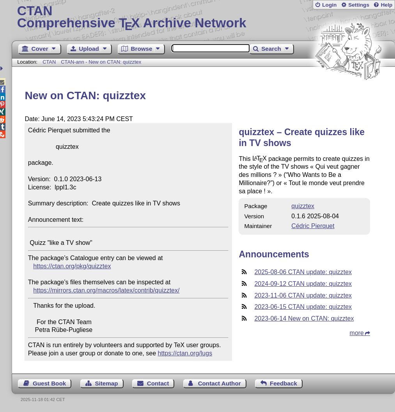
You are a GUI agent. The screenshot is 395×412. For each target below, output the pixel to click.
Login (329, 5)
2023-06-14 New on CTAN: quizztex (304, 318)
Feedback (283, 383)
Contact (158, 383)
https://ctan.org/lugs (185, 353)
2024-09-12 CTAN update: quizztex (303, 283)
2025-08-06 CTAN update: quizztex (303, 272)
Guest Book (49, 383)
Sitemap (106, 383)
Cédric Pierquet (312, 226)
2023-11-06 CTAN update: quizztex (303, 295)
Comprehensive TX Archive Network (203, 17)
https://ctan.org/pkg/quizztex (72, 266)
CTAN (49, 62)
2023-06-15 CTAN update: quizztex (303, 306)
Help (387, 5)
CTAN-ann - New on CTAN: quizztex (101, 62)
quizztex (302, 206)
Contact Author (219, 383)
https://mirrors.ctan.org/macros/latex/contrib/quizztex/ (106, 290)
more (357, 333)
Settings (358, 5)
